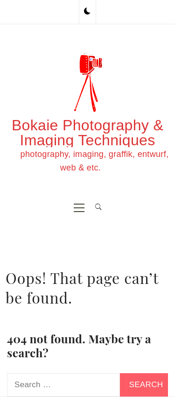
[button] (87, 11)
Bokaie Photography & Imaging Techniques (87, 133)
